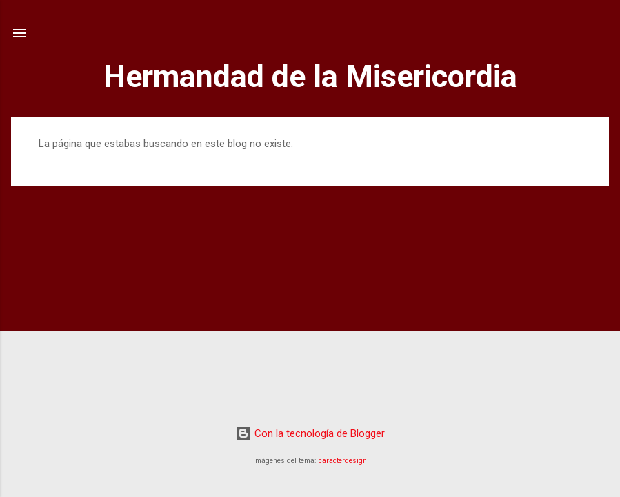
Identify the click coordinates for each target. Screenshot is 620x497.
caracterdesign (343, 460)
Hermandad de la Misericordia (310, 76)
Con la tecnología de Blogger (310, 433)
